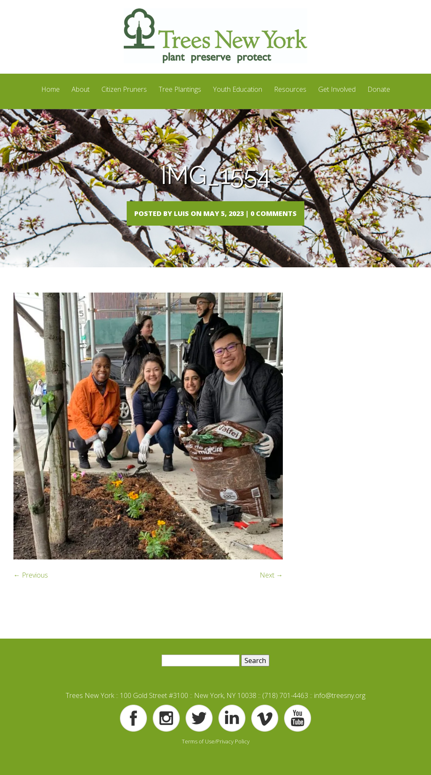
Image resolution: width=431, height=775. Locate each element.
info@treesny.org (339, 712)
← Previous (30, 592)
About (81, 89)
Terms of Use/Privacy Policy (216, 758)
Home (50, 89)
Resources (290, 89)
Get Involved (337, 89)
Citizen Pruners (124, 89)
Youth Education (237, 89)
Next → (271, 592)
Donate (378, 89)
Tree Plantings (180, 89)
